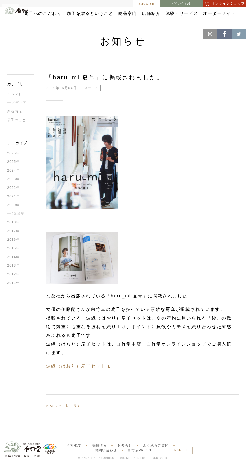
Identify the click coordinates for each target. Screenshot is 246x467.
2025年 (13, 166)
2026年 (13, 157)
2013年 (13, 269)
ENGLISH (146, 3)
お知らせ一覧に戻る (63, 410)
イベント (14, 98)
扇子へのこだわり (77, 12)
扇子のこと (16, 124)
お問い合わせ (181, 3)
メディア (19, 107)
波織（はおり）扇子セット (76, 370)
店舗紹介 (201, 12)
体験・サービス (113, 22)
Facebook (224, 34)
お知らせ (124, 449)
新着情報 (14, 115)
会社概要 (74, 449)
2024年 (13, 174)
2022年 (13, 192)
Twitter (239, 34)
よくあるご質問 (156, 449)
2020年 (13, 209)
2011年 (13, 287)
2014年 (13, 261)
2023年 (13, 183)
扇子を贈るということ (128, 12)
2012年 (13, 278)
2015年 (13, 252)
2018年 (13, 226)
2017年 (13, 235)
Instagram (210, 34)
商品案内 (171, 12)
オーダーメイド (156, 22)
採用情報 (99, 449)
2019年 (18, 218)
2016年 (13, 244)
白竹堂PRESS (139, 454)
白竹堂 (21, 20)
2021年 (13, 200)
